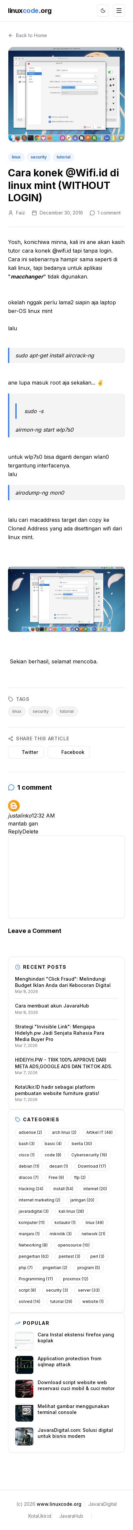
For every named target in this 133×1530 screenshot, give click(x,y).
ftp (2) (80, 1177)
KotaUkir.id (39, 1516)
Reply (15, 831)
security (39, 156)
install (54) (63, 1188)
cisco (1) (27, 1154)
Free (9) (56, 1177)
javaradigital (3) (34, 1211)
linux (16, 156)
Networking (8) (33, 1245)
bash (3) (27, 1143)
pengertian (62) (34, 1256)
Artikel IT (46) (99, 1132)
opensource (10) (74, 1245)
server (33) (89, 1290)
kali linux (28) (71, 1211)
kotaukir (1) (65, 1222)
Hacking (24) (31, 1188)
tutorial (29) (61, 1301)
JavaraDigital (102, 1504)
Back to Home (27, 35)
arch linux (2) (64, 1132)
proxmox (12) (75, 1278)
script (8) (27, 1290)
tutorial (63, 156)
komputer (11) (32, 1222)
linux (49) (95, 1222)
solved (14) (29, 1301)
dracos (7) (29, 1177)
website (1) (93, 1301)
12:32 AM (43, 815)
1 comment (109, 212)
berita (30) (82, 1143)
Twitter (26, 752)
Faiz (20, 212)
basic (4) (53, 1143)
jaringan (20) (82, 1199)
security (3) (57, 1290)
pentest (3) (69, 1256)
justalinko (20, 815)
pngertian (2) (55, 1267)
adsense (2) (30, 1132)
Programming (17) (36, 1278)
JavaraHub (71, 1516)
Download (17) (92, 1166)
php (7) (26, 1267)
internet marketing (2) (39, 1199)
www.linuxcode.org (59, 1504)
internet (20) (95, 1188)
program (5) (88, 1267)
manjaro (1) (29, 1233)
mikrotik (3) (61, 1233)
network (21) (93, 1233)
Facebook (68, 752)
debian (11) (29, 1166)
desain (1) (58, 1166)
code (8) (53, 1154)
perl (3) (97, 1256)
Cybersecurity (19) (89, 1154)
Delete (30, 831)
